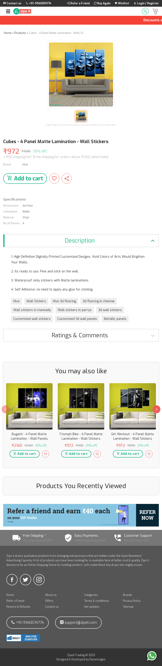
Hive (25, 164)
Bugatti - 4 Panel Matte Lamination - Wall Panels (29, 436)
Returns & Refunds (18, 607)
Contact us (52, 607)
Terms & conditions (96, 601)
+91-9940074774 (27, 622)
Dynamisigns (97, 659)
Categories (91, 595)
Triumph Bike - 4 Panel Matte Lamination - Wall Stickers (81, 436)
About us (51, 595)
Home (10, 595)
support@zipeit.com (78, 622)
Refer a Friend (15, 601)
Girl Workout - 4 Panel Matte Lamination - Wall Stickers (132, 436)
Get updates (92, 607)
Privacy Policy (131, 601)
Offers (49, 601)
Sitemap (128, 607)
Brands (127, 595)
